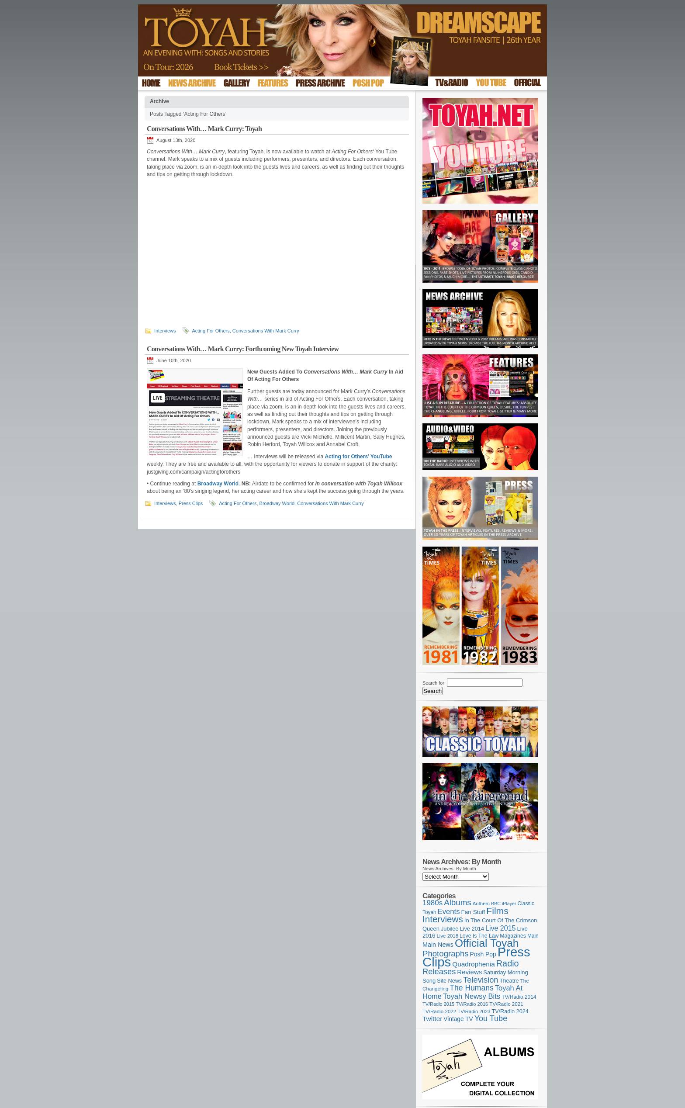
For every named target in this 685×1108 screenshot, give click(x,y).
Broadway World (277, 503)
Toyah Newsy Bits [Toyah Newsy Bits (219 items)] (471, 996)
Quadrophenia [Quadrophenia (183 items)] (473, 964)
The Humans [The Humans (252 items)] (471, 987)
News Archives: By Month (449, 868)
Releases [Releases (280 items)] (439, 971)
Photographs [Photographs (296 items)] (445, 953)
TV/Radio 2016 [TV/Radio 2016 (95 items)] (472, 1004)
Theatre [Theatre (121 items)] (509, 980)
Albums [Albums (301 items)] (457, 902)
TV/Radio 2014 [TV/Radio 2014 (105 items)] (519, 997)
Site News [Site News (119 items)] (449, 981)
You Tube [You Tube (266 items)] (490, 1018)
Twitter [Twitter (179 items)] (432, 1018)
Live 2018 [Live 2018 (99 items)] (448, 935)
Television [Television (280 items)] (480, 979)
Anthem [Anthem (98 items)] (481, 903)
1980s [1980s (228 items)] (432, 903)
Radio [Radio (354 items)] (507, 963)
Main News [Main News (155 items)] (437, 944)
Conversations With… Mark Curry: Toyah (204, 128)
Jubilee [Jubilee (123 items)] (450, 928)
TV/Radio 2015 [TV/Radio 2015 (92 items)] (438, 1004)
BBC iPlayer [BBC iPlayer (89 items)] (503, 903)
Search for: (434, 683)
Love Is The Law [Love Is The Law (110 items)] (479, 936)
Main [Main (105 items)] (533, 936)
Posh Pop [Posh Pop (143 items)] (483, 954)
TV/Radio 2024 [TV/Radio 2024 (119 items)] (509, 1011)
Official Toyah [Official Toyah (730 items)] (487, 943)
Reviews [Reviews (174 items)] (469, 972)
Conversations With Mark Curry (265, 330)
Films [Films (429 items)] (497, 911)
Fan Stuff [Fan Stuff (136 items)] (473, 912)
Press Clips (191, 503)
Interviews (165, 330)
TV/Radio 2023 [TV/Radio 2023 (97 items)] (473, 1011)
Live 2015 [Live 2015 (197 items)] (500, 928)
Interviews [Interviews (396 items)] (442, 919)
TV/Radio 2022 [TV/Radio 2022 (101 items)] (439, 1011)
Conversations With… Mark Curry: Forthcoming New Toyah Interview (243, 349)
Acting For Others (211, 330)
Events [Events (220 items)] (449, 911)
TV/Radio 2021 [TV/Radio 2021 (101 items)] (506, 1004)
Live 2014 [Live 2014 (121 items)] (472, 928)
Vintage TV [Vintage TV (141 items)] (458, 1019)
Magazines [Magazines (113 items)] (513, 936)
